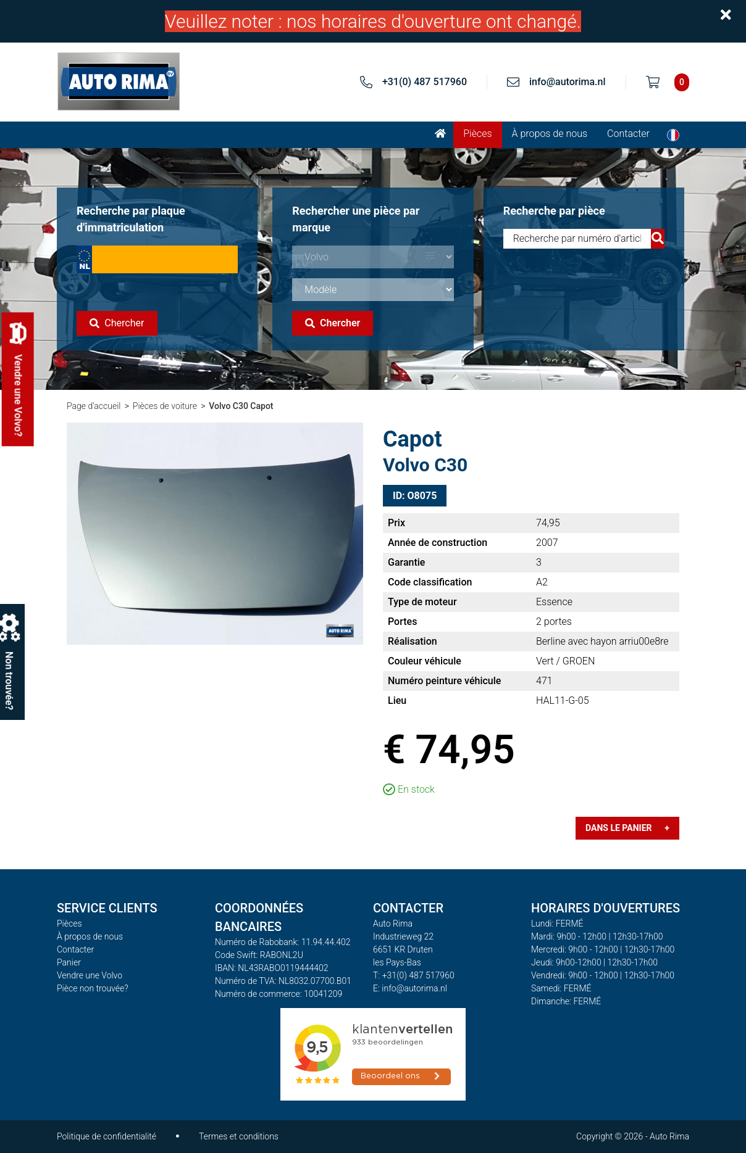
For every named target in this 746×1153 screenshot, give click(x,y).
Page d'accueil (93, 406)
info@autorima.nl (567, 82)
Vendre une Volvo (89, 975)
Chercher (117, 323)
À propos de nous (550, 133)
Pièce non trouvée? (92, 988)
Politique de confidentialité (106, 1136)
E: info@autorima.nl (410, 988)
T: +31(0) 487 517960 (414, 975)
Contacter (628, 133)
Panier (69, 962)
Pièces (477, 133)
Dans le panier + (627, 828)
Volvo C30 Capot (241, 406)
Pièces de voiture (165, 406)
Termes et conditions (239, 1136)
